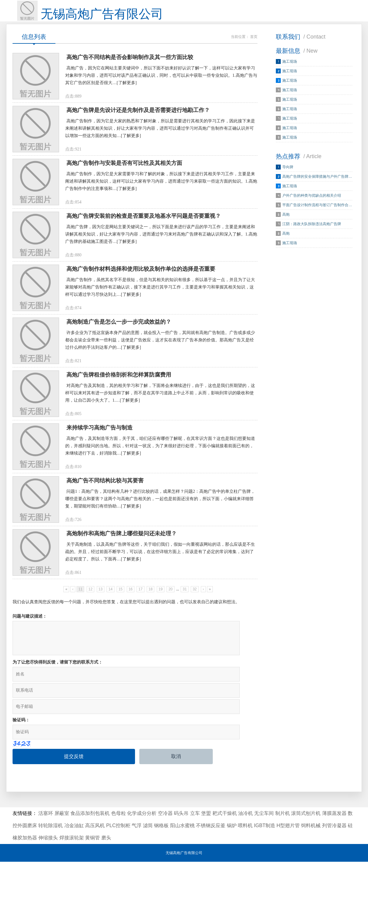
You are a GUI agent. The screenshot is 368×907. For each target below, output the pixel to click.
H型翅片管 (288, 870)
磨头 (106, 883)
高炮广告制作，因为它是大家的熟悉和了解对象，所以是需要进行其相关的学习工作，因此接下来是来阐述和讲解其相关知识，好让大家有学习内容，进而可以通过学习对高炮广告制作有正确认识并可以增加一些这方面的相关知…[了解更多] (160, 146)
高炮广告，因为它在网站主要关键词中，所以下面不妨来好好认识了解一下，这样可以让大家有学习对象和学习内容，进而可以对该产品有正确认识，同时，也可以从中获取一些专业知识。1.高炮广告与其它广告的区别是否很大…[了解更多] (161, 87)
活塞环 (45, 858)
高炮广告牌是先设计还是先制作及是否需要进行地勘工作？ (138, 128)
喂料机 (245, 870)
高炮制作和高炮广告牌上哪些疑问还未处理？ (121, 601)
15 (120, 659)
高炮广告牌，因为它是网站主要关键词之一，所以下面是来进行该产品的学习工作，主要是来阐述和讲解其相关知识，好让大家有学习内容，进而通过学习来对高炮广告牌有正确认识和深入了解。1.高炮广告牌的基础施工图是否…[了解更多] (161, 264)
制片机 (282, 858)
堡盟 (206, 858)
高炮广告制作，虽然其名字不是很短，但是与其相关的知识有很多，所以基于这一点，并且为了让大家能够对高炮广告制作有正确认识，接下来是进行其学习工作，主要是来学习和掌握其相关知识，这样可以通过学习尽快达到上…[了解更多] (160, 323)
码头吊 (181, 858)
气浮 (136, 870)
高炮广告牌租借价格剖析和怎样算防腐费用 (118, 424)
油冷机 (245, 858)
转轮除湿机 (50, 870)
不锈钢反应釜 (210, 870)
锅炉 (232, 870)
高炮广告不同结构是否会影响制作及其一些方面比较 (129, 69)
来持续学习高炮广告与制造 (99, 483)
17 (140, 659)
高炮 (286, 223)
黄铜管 (92, 883)
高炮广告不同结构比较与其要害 (105, 542)
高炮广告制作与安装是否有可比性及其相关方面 (124, 187)
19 (161, 659)
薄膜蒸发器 (334, 858)
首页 (253, 46)
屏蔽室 (61, 858)
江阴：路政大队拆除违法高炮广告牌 (311, 233)
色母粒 (118, 858)
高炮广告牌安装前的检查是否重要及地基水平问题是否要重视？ (143, 246)
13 (101, 659)
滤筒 (148, 870)
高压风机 (95, 870)
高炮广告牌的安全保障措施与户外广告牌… (317, 186)
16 (131, 659)
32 (195, 659)
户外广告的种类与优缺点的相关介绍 (311, 205)
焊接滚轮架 (71, 883)
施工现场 (289, 71)
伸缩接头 (48, 883)
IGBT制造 (264, 870)
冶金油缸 (74, 870)
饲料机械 (311, 870)
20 (170, 659)
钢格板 (161, 870)
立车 (195, 858)
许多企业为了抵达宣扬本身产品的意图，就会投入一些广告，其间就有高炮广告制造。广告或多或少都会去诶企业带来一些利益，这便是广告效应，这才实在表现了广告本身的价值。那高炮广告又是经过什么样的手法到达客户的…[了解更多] (160, 382)
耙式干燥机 (224, 858)
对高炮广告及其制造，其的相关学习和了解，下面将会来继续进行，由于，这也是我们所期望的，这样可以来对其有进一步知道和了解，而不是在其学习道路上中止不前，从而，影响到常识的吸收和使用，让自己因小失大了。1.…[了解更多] (160, 442)
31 (184, 659)
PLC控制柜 (118, 870)
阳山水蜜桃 (182, 870)
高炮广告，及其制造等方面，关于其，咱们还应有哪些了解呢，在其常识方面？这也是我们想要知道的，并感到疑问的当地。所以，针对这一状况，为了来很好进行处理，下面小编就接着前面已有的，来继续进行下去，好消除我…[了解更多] (160, 501)
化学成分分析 (141, 858)
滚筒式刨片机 (306, 858)
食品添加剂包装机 (90, 858)
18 (150, 659)
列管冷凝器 (334, 870)
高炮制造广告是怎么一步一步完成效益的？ (118, 365)
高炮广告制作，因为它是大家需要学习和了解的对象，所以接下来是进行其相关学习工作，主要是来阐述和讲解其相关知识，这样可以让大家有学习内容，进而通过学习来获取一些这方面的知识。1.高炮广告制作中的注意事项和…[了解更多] (161, 205)
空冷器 (165, 858)
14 (110, 659)
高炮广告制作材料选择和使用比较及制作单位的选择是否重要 (140, 306)
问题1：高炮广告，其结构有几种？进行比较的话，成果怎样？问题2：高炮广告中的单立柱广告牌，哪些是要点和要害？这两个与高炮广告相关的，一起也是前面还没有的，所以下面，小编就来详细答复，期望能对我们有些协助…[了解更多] (160, 560)
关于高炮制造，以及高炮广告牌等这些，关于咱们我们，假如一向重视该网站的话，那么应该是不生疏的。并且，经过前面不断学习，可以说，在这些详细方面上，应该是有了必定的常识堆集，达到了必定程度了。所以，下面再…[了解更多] (160, 619)
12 (90, 659)
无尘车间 (264, 858)
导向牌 (287, 176)
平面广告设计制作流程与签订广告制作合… (317, 214)
